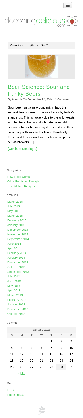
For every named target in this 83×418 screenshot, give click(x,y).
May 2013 (13, 285)
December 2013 (17, 262)
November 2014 (17, 234)
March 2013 (15, 295)
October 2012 (16, 313)
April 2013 (14, 290)
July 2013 (13, 276)
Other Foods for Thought (23, 181)
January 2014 (16, 257)
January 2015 (16, 225)
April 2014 (14, 248)
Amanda (17, 99)
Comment (62, 99)
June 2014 (14, 243)
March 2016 (15, 201)
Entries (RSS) (16, 394)
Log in (11, 390)
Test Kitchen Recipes (21, 186)
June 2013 (14, 281)
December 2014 (17, 229)
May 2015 (13, 211)
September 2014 (18, 239)
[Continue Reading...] (22, 149)
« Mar (22, 373)
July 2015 (13, 206)
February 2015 (16, 220)
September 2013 (18, 271)
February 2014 (16, 253)
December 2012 (17, 309)
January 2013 (16, 304)
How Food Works (18, 176)
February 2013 (16, 299)
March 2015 (15, 215)
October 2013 (16, 267)
